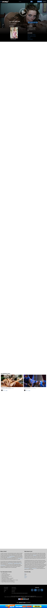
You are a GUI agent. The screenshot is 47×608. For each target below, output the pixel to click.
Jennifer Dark (7, 388)
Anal (31, 34)
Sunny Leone (9, 557)
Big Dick (35, 36)
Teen (28, 36)
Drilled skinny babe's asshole (5, 387)
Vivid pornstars (12, 556)
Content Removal (24, 597)
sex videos (34, 555)
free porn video (26, 568)
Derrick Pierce (3, 388)
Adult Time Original (30, 39)
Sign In (44, 1)
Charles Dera (25, 388)
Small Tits (34, 34)
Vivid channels (2, 565)
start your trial (33, 22)
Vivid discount (34, 568)
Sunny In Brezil (10, 563)
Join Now (39, 1)
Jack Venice (29, 388)
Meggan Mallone (11, 388)
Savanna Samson (33, 388)
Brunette (29, 34)
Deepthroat (31, 36)
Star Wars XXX (20, 558)
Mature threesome (27, 387)
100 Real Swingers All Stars (18, 563)
